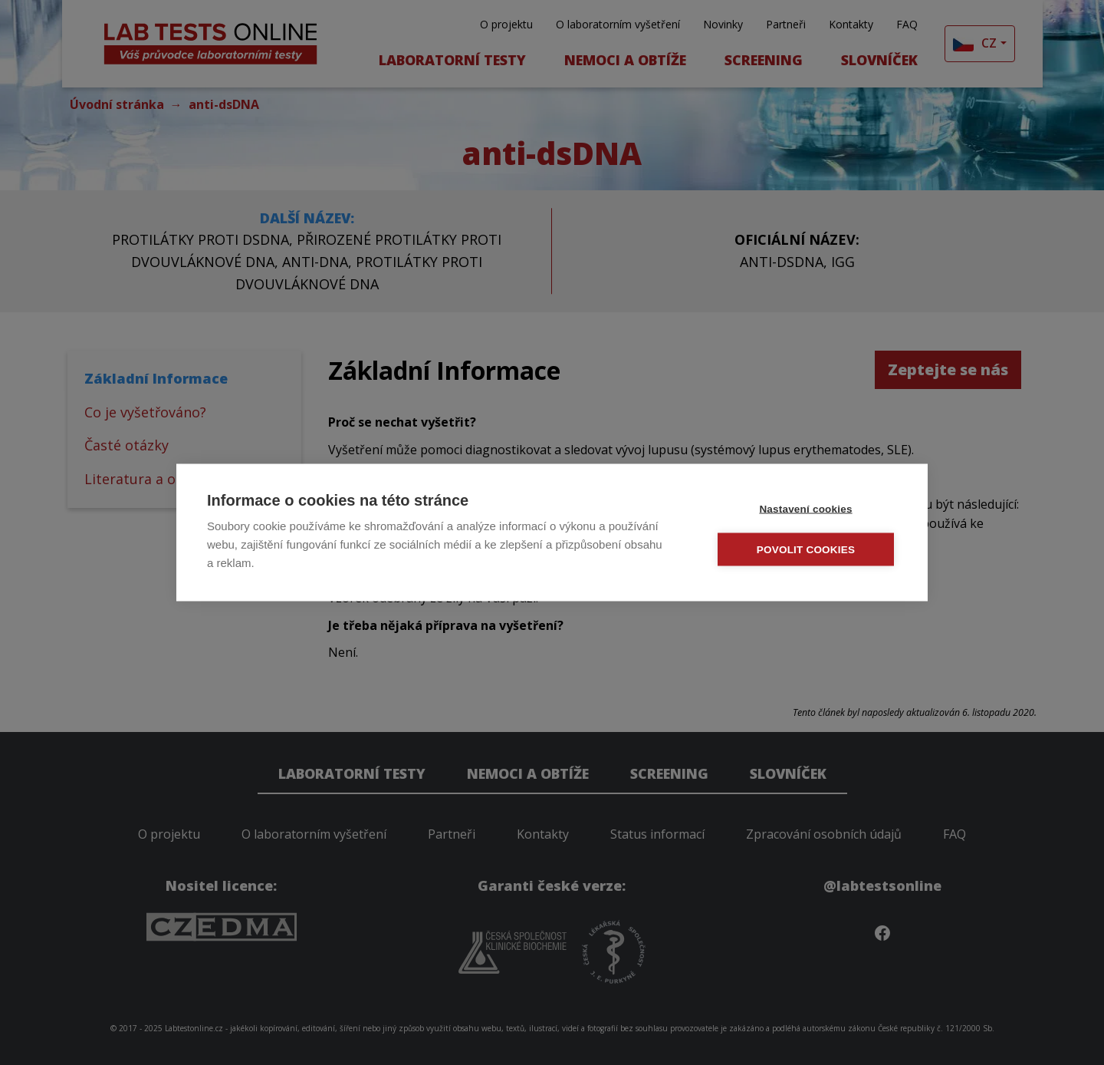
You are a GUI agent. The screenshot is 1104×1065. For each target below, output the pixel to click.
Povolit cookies (806, 550)
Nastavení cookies (805, 509)
